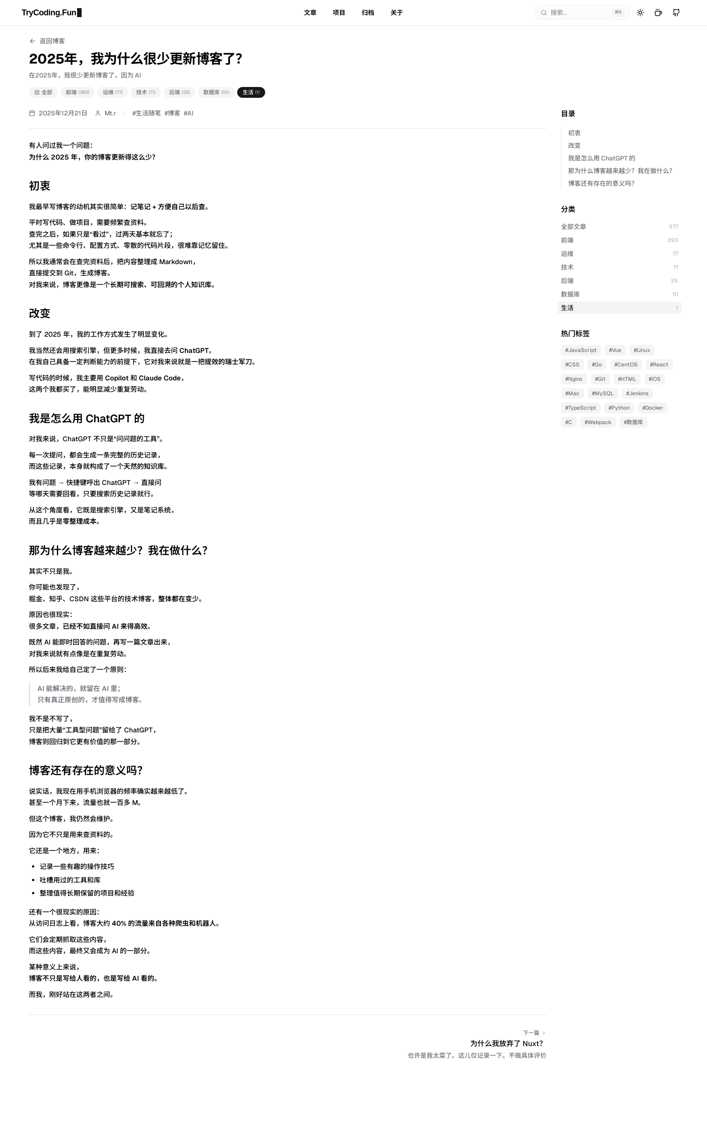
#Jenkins (637, 393)
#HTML (627, 379)
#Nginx (574, 379)
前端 (77, 92)
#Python (619, 407)
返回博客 (47, 41)
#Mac (572, 393)
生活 (251, 92)
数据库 (216, 92)
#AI (188, 113)
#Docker (653, 407)
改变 (574, 146)
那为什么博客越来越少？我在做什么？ (621, 171)
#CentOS (626, 364)
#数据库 (633, 422)
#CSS (572, 364)
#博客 (172, 113)
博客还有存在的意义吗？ (603, 183)
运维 (113, 92)
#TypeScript (580, 407)
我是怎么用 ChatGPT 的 (601, 158)
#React (659, 364)
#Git (600, 379)
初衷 (574, 133)
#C (568, 422)
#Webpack (598, 422)
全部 (43, 92)
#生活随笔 (147, 113)
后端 (179, 92)
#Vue (615, 350)
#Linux (642, 350)
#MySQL (603, 393)
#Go (597, 364)
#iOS (655, 379)
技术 (146, 92)
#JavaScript (581, 350)
